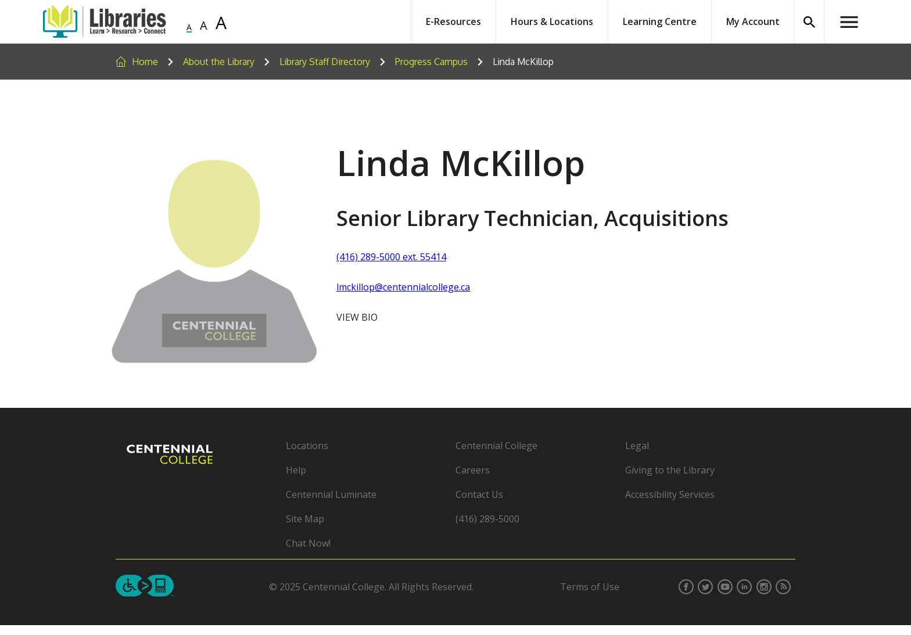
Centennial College (496, 445)
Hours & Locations (552, 21)
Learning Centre (660, 21)
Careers (473, 470)
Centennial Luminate (331, 494)
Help (296, 470)
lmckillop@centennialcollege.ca (403, 287)
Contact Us (479, 494)
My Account (753, 21)
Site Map (305, 518)
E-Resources (453, 21)
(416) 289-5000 (487, 518)
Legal (637, 445)
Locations (307, 445)
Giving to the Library (670, 470)
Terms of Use (589, 587)
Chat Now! (308, 543)
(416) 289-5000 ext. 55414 (391, 256)
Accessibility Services (670, 494)
